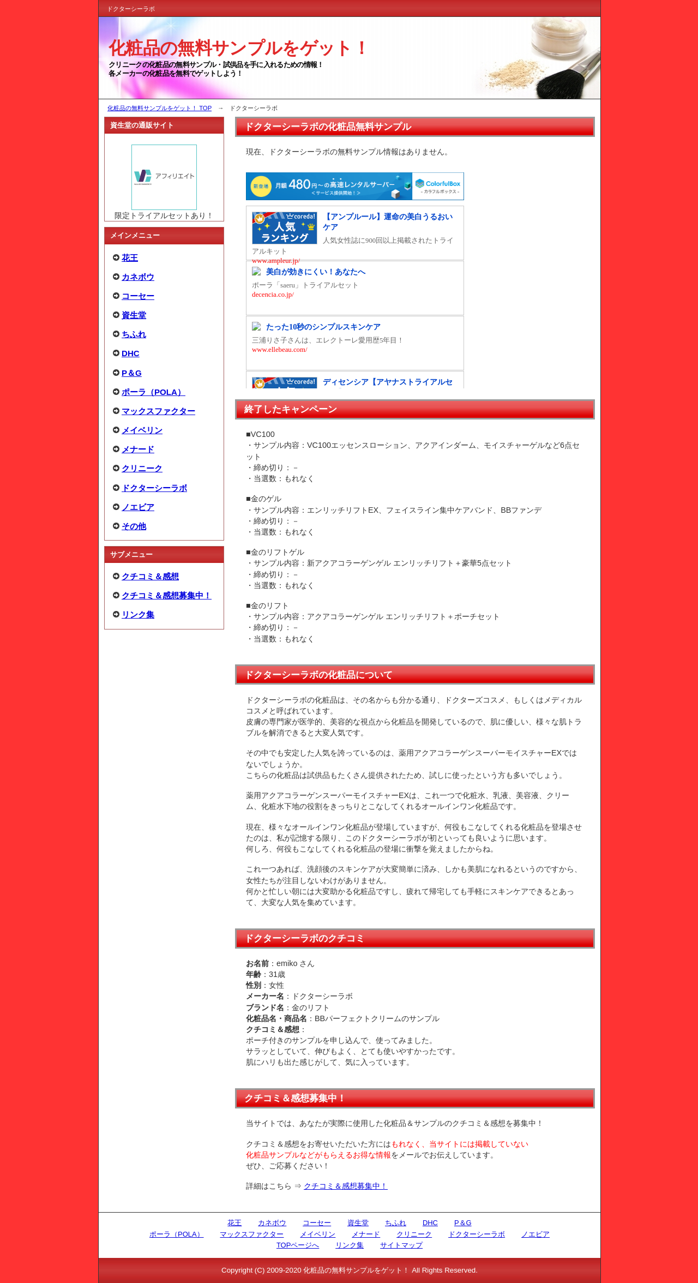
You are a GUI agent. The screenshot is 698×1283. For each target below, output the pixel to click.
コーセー (138, 296)
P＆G (132, 372)
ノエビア (138, 507)
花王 (130, 257)
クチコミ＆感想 (150, 576)
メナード (138, 449)
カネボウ (138, 276)
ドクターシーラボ (154, 488)
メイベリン (142, 430)
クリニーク (142, 468)
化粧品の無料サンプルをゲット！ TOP (159, 108)
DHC (131, 353)
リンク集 (138, 614)
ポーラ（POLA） (153, 392)
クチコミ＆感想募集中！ (346, 1186)
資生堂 (134, 315)
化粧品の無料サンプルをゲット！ (239, 48)
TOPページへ (297, 1245)
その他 (134, 526)
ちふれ (134, 334)
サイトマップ (401, 1245)
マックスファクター (158, 411)
